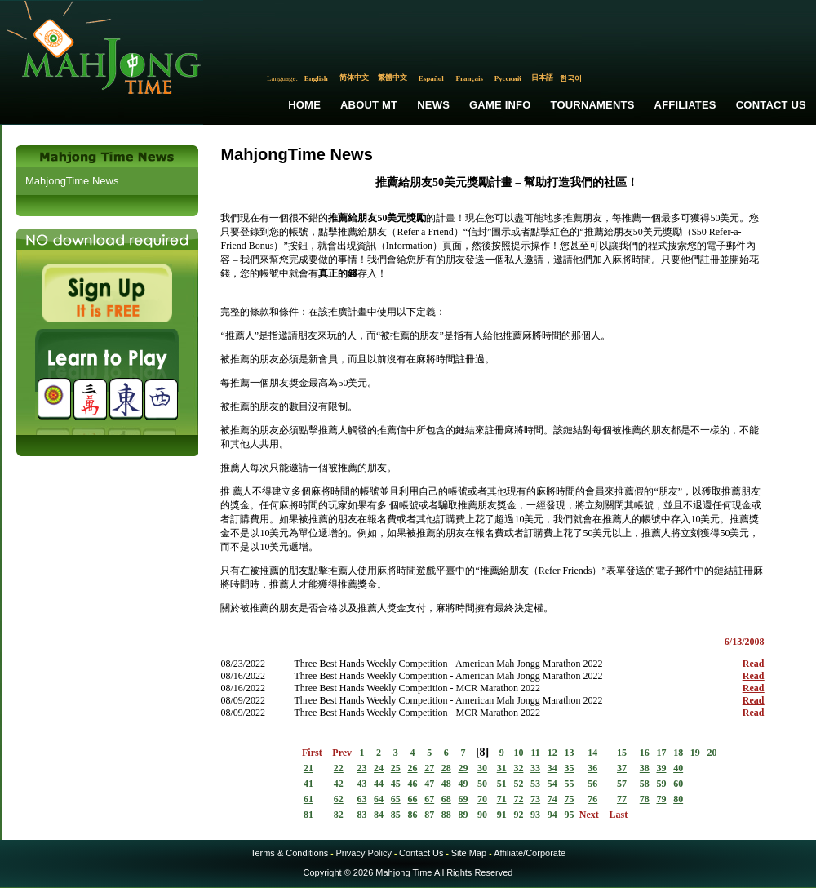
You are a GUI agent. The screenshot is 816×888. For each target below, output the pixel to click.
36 (592, 768)
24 (379, 768)
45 (396, 783)
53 (535, 783)
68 (446, 799)
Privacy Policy (363, 853)
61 (308, 799)
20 (712, 752)
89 (463, 814)
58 (645, 783)
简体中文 (354, 77)
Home (304, 105)
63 (361, 799)
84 (379, 814)
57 (622, 783)
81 (308, 814)
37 (622, 768)
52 (518, 783)
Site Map (468, 853)
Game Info (499, 105)
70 (482, 799)
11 (534, 752)
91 (502, 814)
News (433, 105)
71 (502, 799)
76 (592, 799)
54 (552, 783)
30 (482, 768)
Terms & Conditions (289, 853)
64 (379, 799)
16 (645, 752)
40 (678, 768)
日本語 (542, 77)
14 (592, 752)
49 (463, 783)
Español (431, 78)
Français (470, 78)
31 (502, 768)
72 (518, 799)
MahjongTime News (71, 181)
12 (552, 752)
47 (429, 783)
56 (592, 783)
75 (569, 799)
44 (379, 783)
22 (339, 768)
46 (412, 783)
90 (482, 814)
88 (446, 814)
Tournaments (593, 105)
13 (569, 752)
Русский (507, 78)
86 (412, 814)
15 (622, 752)
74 (552, 799)
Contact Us (771, 105)
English (316, 78)
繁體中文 (392, 77)
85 (396, 814)
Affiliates (685, 105)
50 (482, 783)
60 (678, 783)
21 (308, 768)
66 (412, 799)
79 (661, 799)
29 (463, 768)
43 (361, 783)
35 (569, 768)
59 (661, 783)
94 (552, 814)
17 (661, 752)
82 (339, 814)
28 (446, 768)
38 (645, 768)
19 (695, 752)
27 (429, 768)
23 (361, 768)
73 (535, 799)
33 (535, 768)
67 (429, 799)
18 (678, 752)
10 (518, 752)
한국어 (571, 78)
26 (412, 768)
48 (446, 783)
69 (463, 799)
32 (518, 768)
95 (569, 814)
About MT (368, 105)
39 (661, 768)
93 (535, 814)
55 (569, 783)
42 (339, 783)
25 (396, 768)
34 (552, 768)
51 (502, 783)
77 (622, 799)
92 (518, 814)
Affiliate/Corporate (529, 853)
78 (645, 799)
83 (361, 814)
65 (396, 799)
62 (339, 799)
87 (429, 814)
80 (678, 799)
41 (308, 783)
